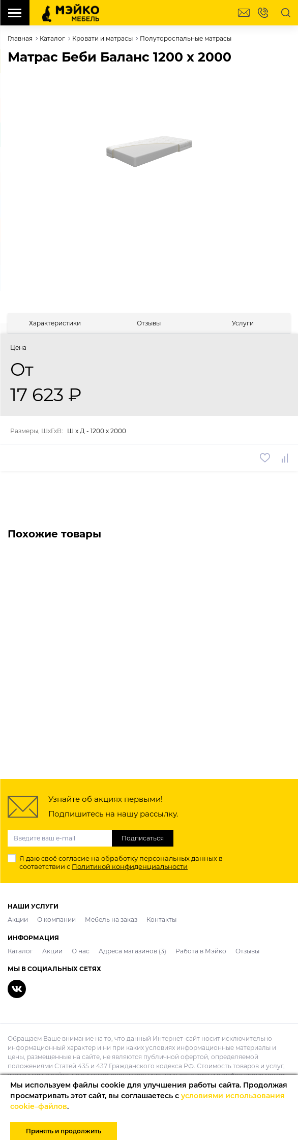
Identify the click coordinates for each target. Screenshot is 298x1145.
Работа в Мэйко (200, 951)
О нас (81, 951)
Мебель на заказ (111, 919)
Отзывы (247, 951)
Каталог (20, 951)
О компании (56, 919)
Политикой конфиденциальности (130, 866)
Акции (18, 919)
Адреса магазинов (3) (132, 951)
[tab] (55, 323)
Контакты (161, 919)
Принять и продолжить (63, 1131)
